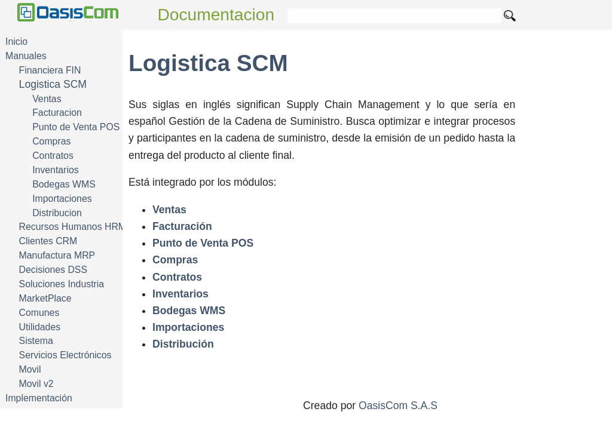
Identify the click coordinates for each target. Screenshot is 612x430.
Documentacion (216, 14)
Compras (51, 141)
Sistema (36, 341)
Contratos (53, 155)
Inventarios (55, 170)
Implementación (38, 398)
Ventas (46, 99)
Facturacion (57, 113)
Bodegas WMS (64, 184)
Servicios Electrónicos (65, 355)
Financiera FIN (50, 70)
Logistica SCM (53, 84)
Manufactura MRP (57, 255)
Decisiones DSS (53, 270)
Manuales (26, 56)
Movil (30, 369)
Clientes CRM (48, 241)
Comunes (39, 313)
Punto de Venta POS (76, 127)
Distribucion (57, 213)
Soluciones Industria (62, 284)
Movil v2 (36, 384)
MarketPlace (45, 298)
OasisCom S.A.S (398, 405)
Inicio (16, 41)
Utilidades (40, 327)
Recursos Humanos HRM (72, 227)
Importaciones (61, 199)
